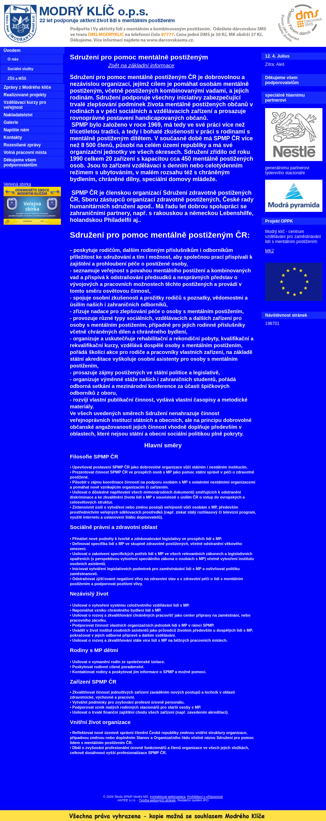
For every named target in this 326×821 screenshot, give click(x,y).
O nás (13, 59)
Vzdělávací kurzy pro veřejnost (25, 105)
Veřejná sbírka (17, 184)
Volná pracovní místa (25, 152)
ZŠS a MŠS (17, 79)
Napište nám (16, 129)
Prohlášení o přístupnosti (205, 796)
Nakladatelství (18, 114)
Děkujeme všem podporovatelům (20, 162)
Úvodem (12, 50)
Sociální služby (20, 69)
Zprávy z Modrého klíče (27, 87)
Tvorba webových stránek (157, 800)
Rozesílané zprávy (22, 144)
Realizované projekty (25, 94)
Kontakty (13, 137)
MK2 (269, 250)
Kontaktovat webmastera (167, 796)
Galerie (11, 122)
